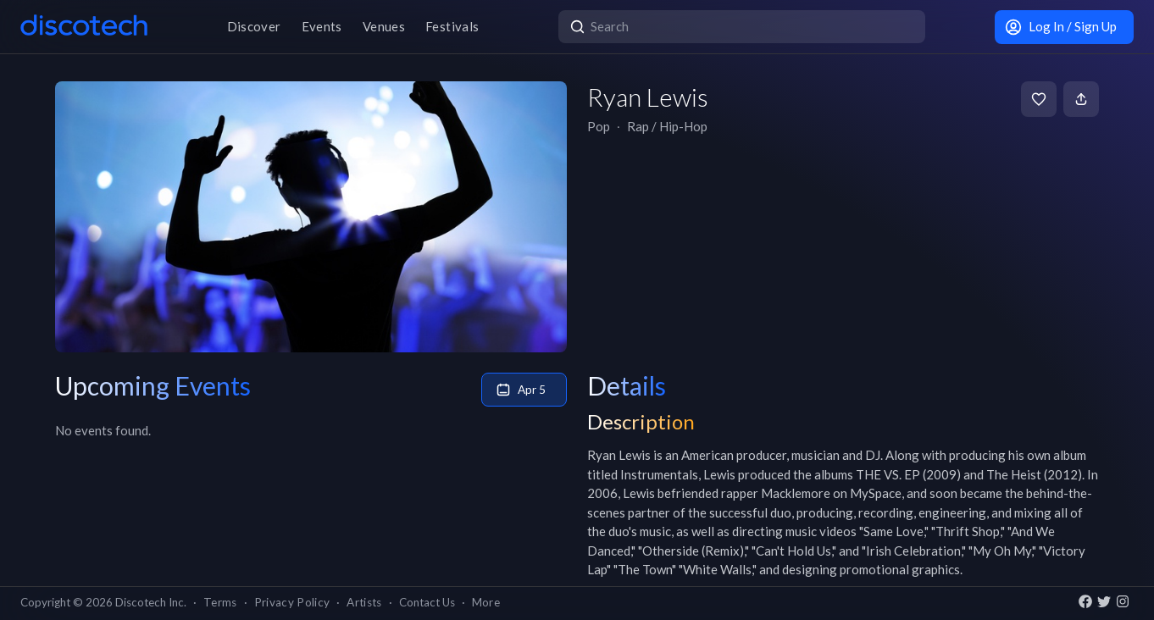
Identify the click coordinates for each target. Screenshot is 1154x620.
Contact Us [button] (427, 602)
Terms (220, 602)
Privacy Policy (292, 602)
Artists (364, 602)
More (486, 602)
